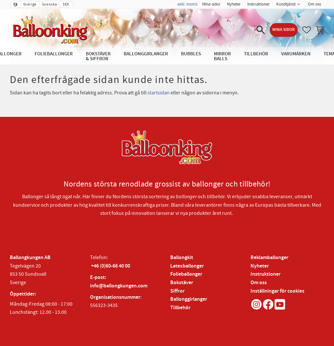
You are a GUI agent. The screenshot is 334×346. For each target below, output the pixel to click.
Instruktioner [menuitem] (258, 4)
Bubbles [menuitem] (191, 54)
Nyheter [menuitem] (234, 4)
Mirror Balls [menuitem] (222, 56)
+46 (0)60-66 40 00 (110, 266)
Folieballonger (186, 274)
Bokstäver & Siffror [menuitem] (98, 56)
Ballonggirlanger (188, 299)
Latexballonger (187, 266)
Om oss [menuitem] (314, 4)
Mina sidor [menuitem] (211, 4)
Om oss (258, 282)
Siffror (177, 291)
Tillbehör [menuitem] (256, 54)
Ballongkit (181, 257)
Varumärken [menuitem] (296, 54)
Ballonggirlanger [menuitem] (146, 54)
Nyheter (259, 266)
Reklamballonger (269, 257)
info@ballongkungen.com (118, 286)
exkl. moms (187, 4)
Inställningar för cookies (277, 291)
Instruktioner (265, 274)
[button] (260, 30)
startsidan (158, 93)
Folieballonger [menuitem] (54, 54)
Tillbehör (180, 307)
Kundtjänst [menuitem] (286, 4)
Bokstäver (181, 282)
